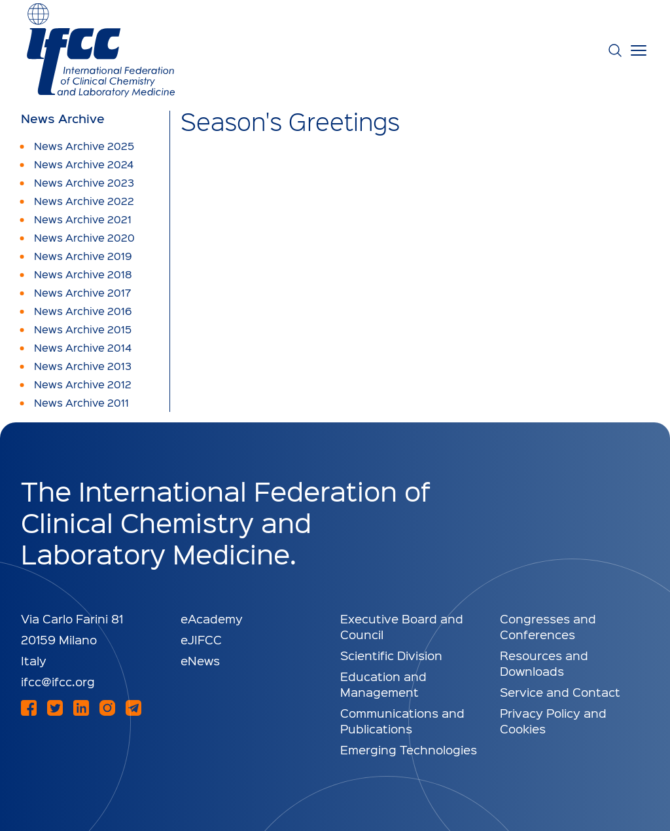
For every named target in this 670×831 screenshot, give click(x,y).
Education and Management (383, 684)
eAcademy (212, 618)
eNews (200, 660)
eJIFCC (201, 639)
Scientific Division (391, 655)
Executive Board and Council (401, 626)
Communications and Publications (402, 721)
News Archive (63, 118)
